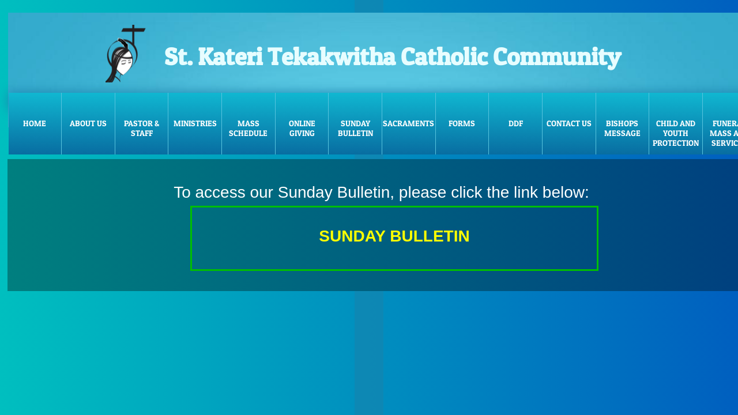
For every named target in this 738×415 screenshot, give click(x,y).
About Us (88, 123)
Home (34, 123)
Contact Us (569, 123)
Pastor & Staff (141, 128)
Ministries (195, 123)
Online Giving (302, 128)
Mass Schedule (248, 128)
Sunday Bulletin (355, 128)
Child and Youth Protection (676, 133)
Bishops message (622, 128)
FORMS (462, 123)
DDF (516, 123)
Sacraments (408, 123)
